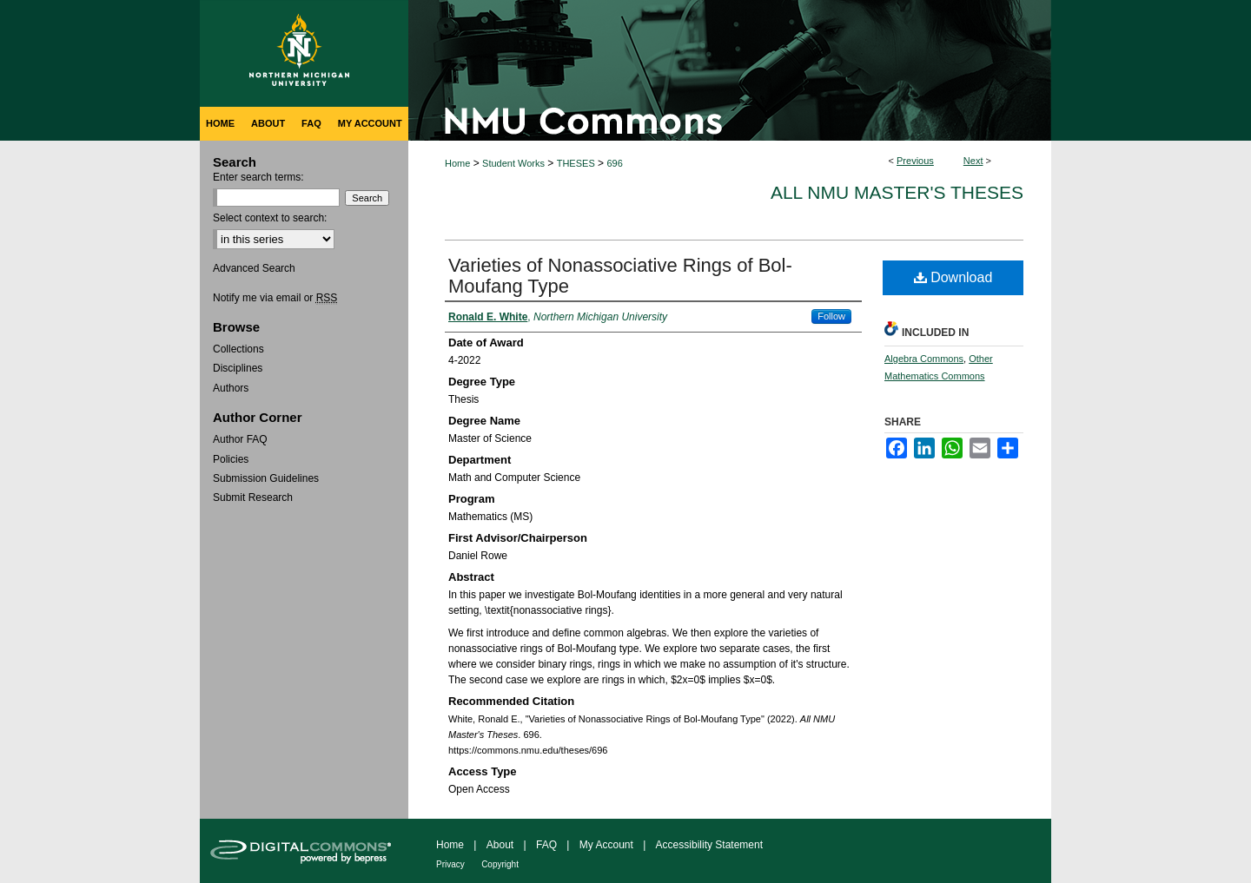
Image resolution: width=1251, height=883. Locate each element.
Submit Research (253, 497)
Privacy (450, 864)
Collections (238, 349)
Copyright (500, 864)
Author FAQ (240, 439)
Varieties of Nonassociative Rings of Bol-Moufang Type (620, 275)
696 (614, 163)
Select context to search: (270, 218)
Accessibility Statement (709, 845)
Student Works (513, 163)
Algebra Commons (923, 358)
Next (973, 160)
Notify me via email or (275, 298)
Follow (831, 316)
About (499, 845)
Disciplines (237, 368)
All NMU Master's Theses (897, 192)
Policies (230, 459)
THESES (576, 163)
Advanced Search (254, 268)
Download (953, 277)
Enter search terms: (258, 177)
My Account (606, 845)
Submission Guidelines (266, 478)
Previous (915, 160)
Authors (230, 388)
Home (457, 163)
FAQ (546, 845)
